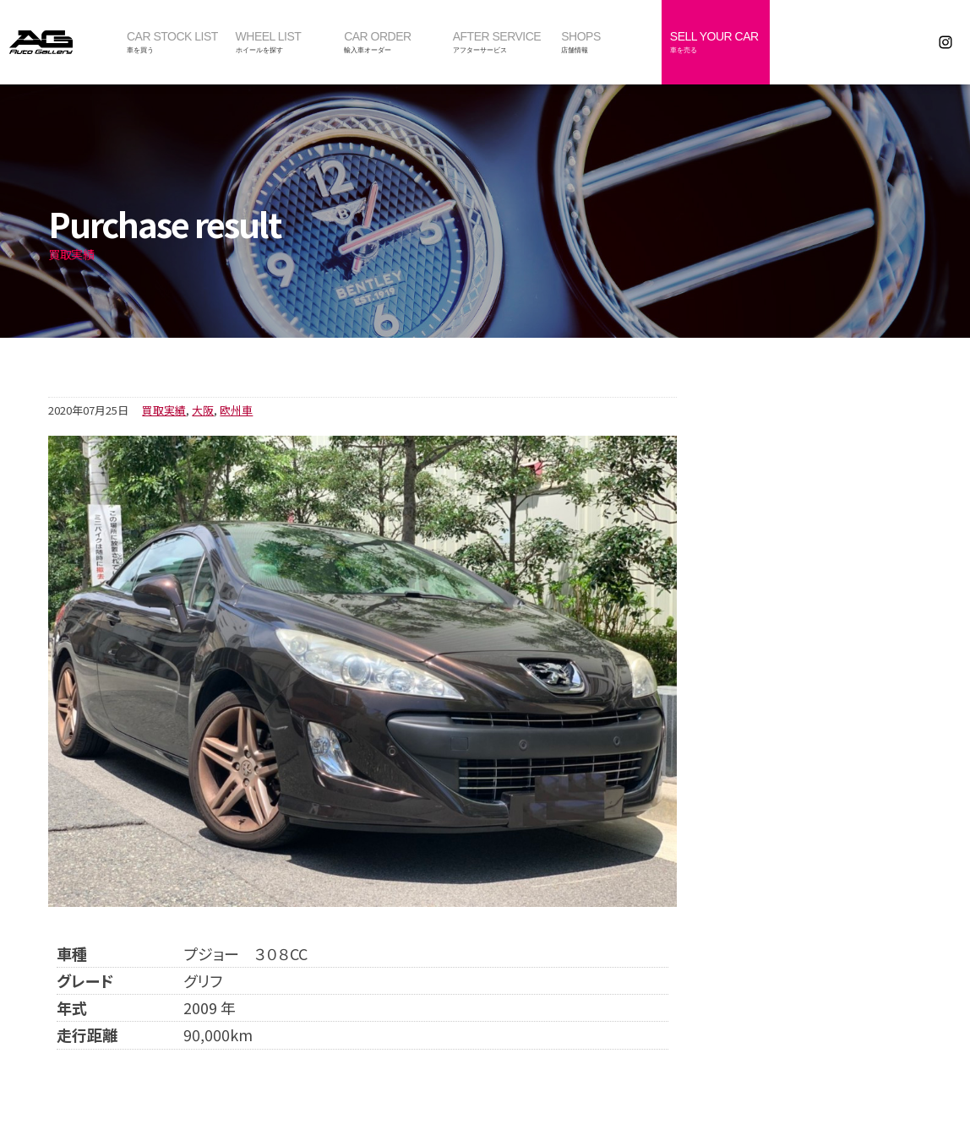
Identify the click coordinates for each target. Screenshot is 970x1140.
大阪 (203, 410)
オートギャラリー (59, 42)
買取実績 (164, 410)
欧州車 (236, 410)
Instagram (946, 42)
